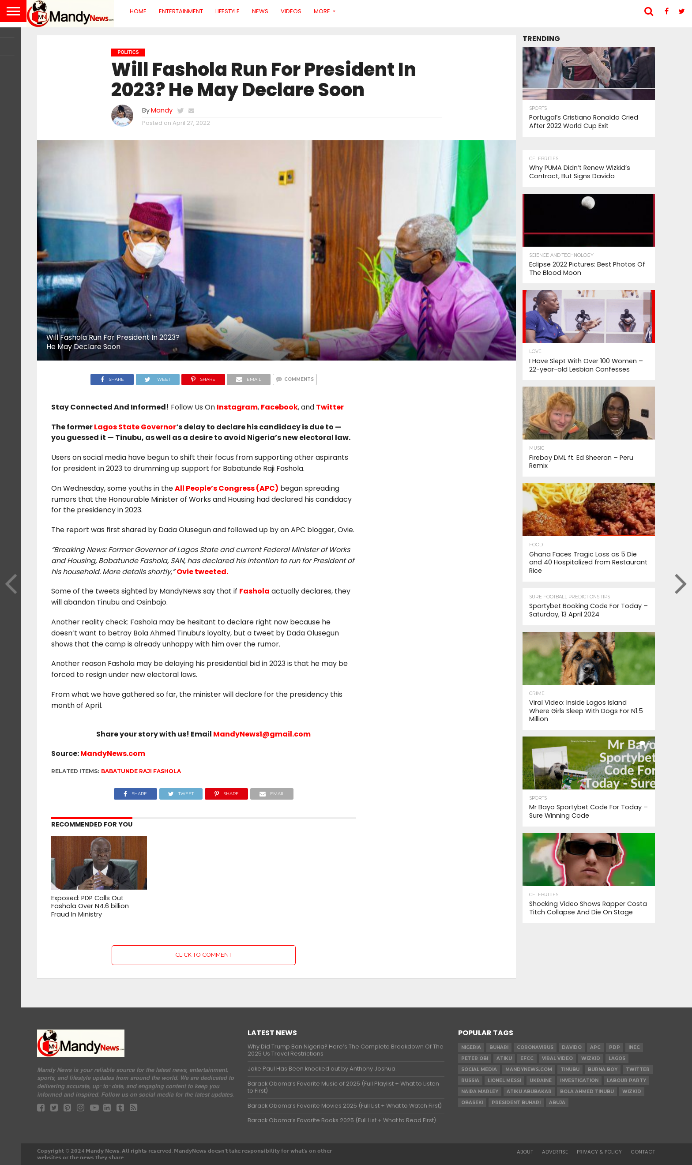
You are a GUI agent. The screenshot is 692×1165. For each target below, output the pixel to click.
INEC (634, 1047)
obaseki (472, 1102)
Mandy (162, 110)
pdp (614, 1047)
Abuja (557, 1102)
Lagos (617, 1058)
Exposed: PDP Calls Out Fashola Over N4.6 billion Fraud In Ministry (90, 906)
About (525, 1151)
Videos (291, 11)
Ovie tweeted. (202, 572)
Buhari (498, 1047)
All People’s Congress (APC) (226, 488)
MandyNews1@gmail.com (262, 734)
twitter (638, 1069)
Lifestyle (227, 11)
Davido (572, 1047)
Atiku (504, 1058)
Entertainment (181, 11)
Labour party (626, 1080)
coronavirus (535, 1047)
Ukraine (541, 1080)
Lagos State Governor (135, 427)
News (260, 11)
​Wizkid (590, 1058)
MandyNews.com (112, 753)
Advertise (555, 1151)
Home (138, 11)
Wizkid (631, 1091)
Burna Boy (602, 1069)
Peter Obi (474, 1058)
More (322, 11)
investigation (579, 1080)
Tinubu (569, 1069)
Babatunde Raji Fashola (141, 771)
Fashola (254, 591)
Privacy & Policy (599, 1151)
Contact (643, 1151)
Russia (470, 1080)
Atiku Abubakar (529, 1091)
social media (479, 1069)
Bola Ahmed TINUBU (587, 1091)
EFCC (527, 1058)
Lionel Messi (504, 1080)
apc (595, 1047)
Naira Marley (479, 1091)
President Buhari (516, 1102)
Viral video (557, 1058)
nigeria (471, 1047)
